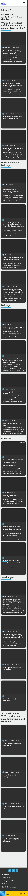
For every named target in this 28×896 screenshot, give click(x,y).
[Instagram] (13, 870)
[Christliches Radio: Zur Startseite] (7, 3)
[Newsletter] (17, 870)
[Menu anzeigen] (24, 3)
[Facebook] (9, 870)
